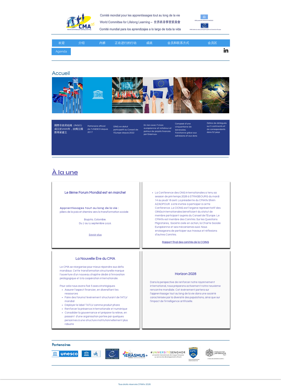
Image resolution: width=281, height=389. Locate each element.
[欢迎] (61, 43)
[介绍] (81, 43)
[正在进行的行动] (125, 43)
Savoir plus (95, 234)
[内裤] (102, 43)
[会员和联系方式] (178, 43)
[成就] (149, 43)
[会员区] (212, 43)
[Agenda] (61, 51)
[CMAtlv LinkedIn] (226, 50)
